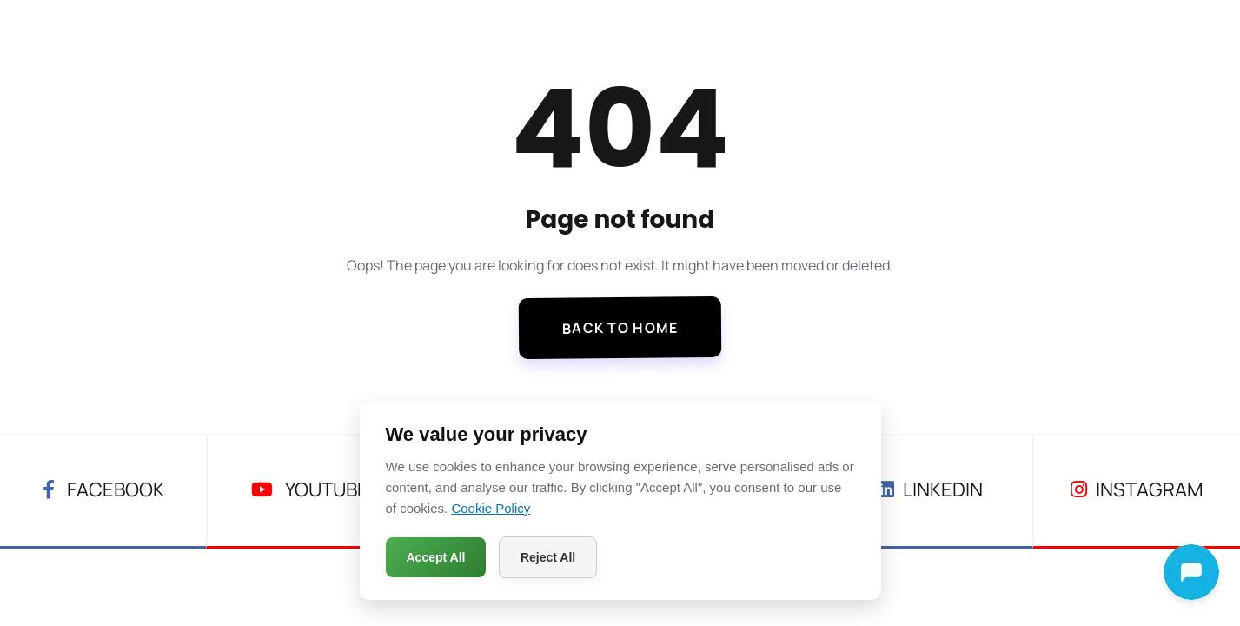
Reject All (548, 557)
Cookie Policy (490, 508)
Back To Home (620, 328)
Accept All (436, 557)
